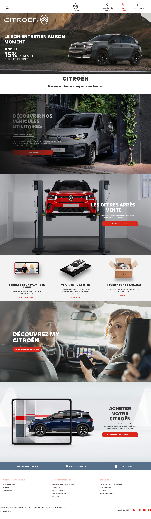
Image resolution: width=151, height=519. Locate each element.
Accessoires (55, 488)
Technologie (7, 491)
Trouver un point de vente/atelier (111, 485)
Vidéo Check (55, 496)
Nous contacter (105, 488)
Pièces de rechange (58, 491)
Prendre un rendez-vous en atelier (63, 485)
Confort (6, 488)
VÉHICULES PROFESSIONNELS (14, 480)
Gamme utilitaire (9, 485)
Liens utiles (104, 480)
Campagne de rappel (58, 493)
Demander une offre (107, 493)
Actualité (103, 491)
